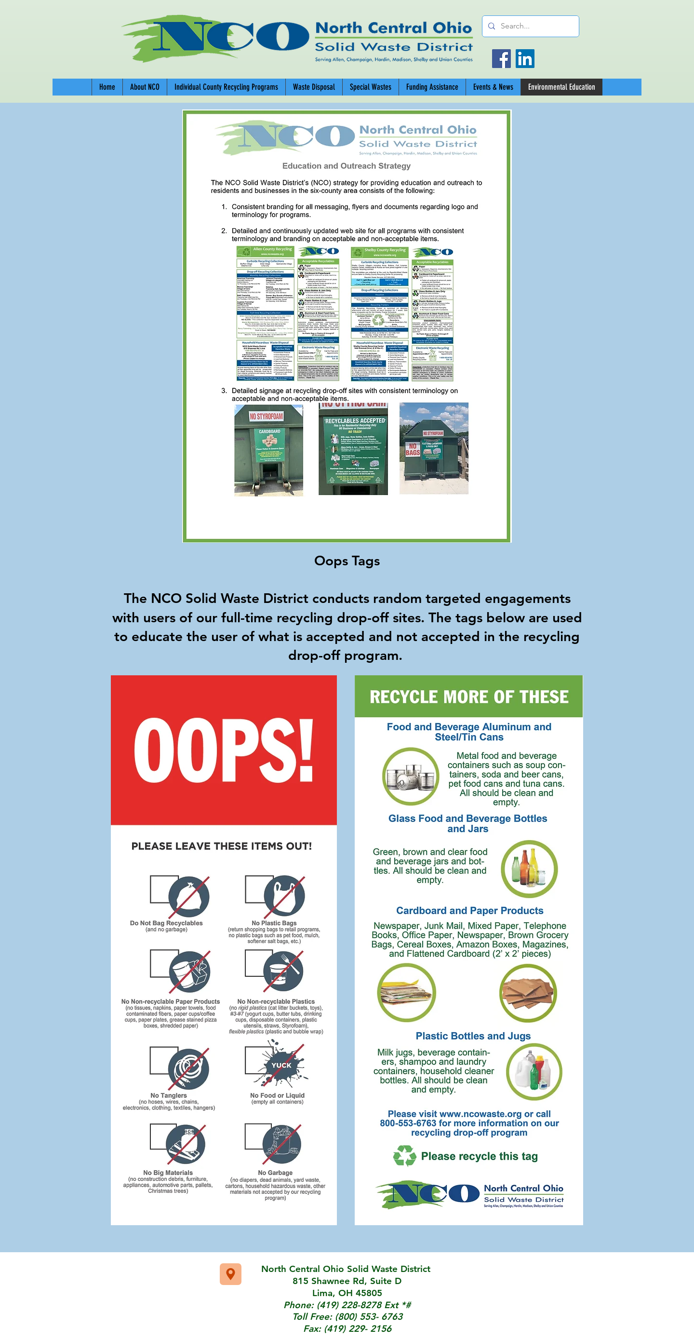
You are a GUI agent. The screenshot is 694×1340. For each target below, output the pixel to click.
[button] (226, 87)
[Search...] (530, 26)
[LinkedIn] (525, 58)
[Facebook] (501, 58)
